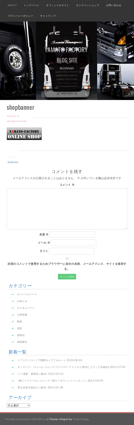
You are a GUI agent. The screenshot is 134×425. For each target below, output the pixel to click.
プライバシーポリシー (20, 15)
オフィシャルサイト (57, 5)
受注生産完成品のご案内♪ (32, 387)
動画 (19, 321)
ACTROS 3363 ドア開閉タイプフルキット (42, 360)
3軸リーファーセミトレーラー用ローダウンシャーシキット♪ (52, 380)
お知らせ (22, 301)
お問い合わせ (113, 5)
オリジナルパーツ (27, 294)
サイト (44, 251)
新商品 (21, 335)
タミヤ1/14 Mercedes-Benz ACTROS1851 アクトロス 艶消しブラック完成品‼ (63, 366)
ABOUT (12, 5)
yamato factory (66, 49)
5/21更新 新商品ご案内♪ (32, 373)
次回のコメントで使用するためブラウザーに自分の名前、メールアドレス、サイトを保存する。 (67, 266)
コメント (67, 184)
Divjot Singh (81, 419)
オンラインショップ (87, 5)
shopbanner (12, 162)
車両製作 (22, 341)
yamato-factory (17, 121)
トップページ (31, 5)
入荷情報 (22, 314)
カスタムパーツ (26, 307)
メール (44, 242)
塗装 (19, 328)
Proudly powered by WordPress (26, 419)
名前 (44, 234)
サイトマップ (47, 15)
